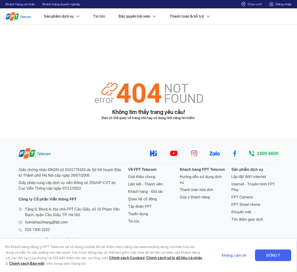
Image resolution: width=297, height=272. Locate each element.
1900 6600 (267, 153)
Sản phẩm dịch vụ (62, 16)
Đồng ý (273, 255)
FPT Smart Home (245, 205)
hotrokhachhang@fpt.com (46, 222)
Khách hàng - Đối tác (145, 192)
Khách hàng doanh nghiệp (61, 4)
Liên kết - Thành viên (145, 184)
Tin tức (99, 16)
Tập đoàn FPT (140, 206)
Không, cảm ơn (234, 255)
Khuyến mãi (241, 212)
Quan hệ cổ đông (142, 199)
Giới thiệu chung (141, 177)
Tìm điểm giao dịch (247, 219)
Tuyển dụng (138, 214)
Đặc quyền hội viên (137, 16)
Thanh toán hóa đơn (196, 190)
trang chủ (139, 118)
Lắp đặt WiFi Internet (248, 177)
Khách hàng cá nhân (20, 4)
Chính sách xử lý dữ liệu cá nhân (174, 258)
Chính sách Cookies (127, 258)
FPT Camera (241, 197)
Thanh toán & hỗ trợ (190, 16)
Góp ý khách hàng (195, 197)
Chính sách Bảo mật (27, 263)
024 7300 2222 (37, 230)
